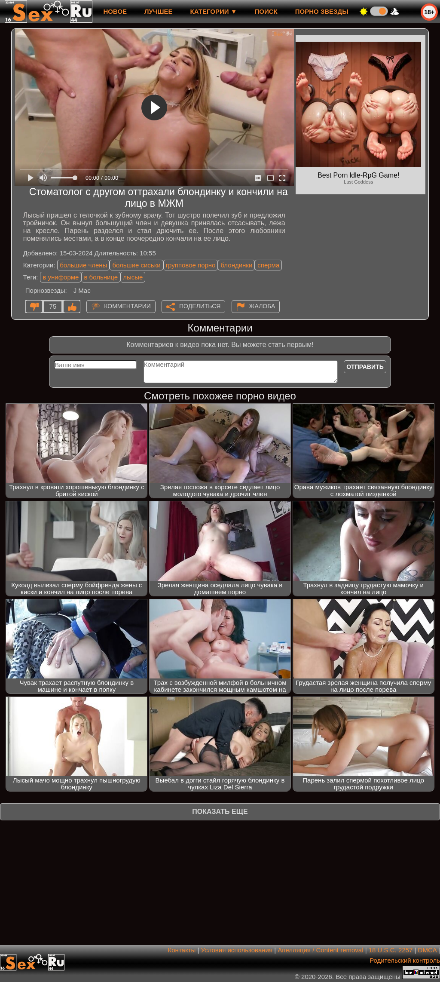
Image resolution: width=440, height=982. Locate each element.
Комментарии (127, 306)
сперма (268, 265)
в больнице (101, 277)
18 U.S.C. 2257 (391, 950)
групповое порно (191, 265)
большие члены (83, 265)
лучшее (158, 11)
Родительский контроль (405, 960)
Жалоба (262, 306)
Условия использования (237, 950)
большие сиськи (136, 265)
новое (115, 11)
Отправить (365, 366)
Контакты (182, 950)
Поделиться (199, 306)
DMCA (427, 950)
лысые (133, 277)
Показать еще (220, 811)
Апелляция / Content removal (320, 950)
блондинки (236, 265)
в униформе (61, 277)
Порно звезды (321, 11)
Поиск (266, 11)
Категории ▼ (213, 11)
